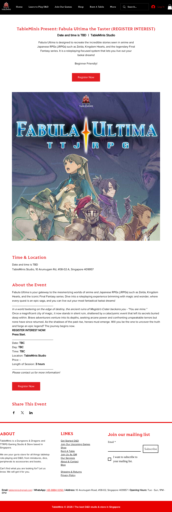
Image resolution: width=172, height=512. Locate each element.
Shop (63, 447)
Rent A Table (68, 451)
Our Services (68, 458)
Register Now (86, 77)
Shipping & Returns (71, 471)
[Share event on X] (22, 412)
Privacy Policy (68, 475)
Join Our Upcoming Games (75, 444)
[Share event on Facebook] (13, 412)
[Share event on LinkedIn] (31, 412)
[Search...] (134, 7)
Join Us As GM (69, 454)
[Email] (123, 448)
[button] (63, 6)
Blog (63, 464)
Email (112, 442)
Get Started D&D (70, 440)
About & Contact (69, 461)
